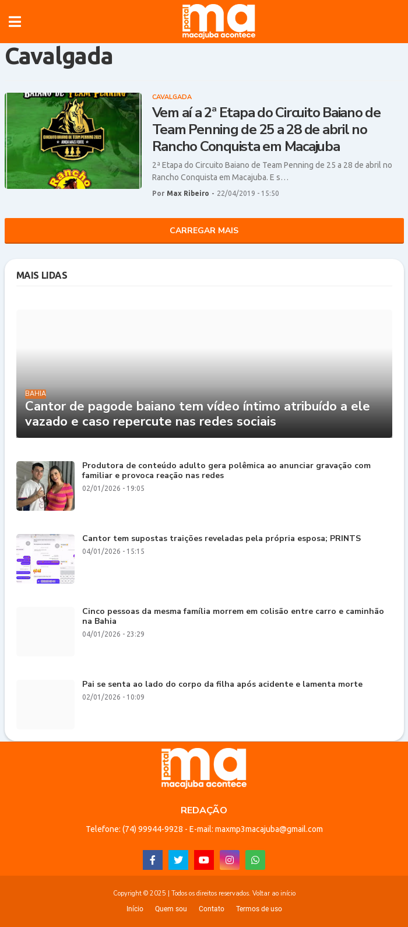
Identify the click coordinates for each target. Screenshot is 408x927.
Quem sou (171, 908)
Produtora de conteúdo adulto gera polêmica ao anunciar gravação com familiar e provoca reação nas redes (226, 471)
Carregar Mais (204, 230)
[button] (15, 21)
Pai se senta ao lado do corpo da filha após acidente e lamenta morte (222, 685)
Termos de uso (259, 908)
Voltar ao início (274, 893)
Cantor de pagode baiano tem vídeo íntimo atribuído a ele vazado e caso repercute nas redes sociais (197, 414)
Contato (211, 908)
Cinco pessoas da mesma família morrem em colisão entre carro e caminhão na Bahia (233, 617)
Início (134, 908)
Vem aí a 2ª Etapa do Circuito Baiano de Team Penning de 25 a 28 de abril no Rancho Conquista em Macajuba (266, 129)
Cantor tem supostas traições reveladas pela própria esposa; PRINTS (221, 539)
